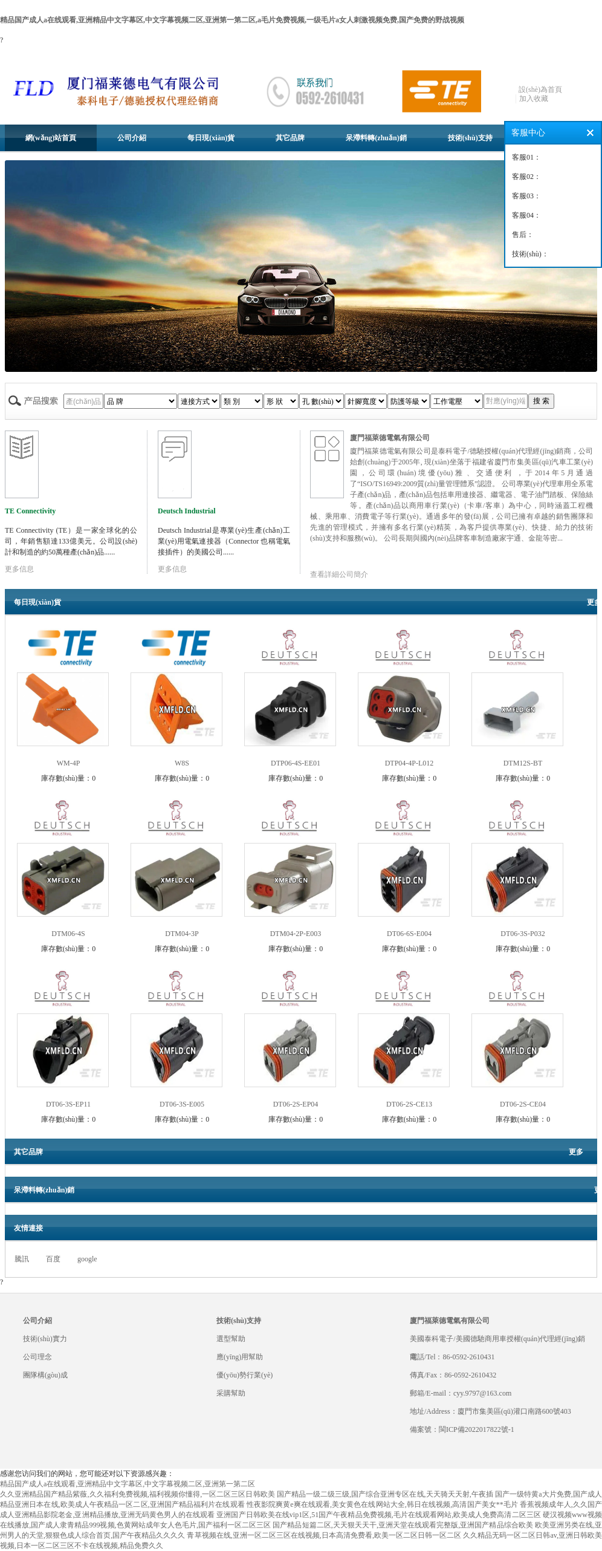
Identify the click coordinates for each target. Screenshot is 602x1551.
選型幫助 (230, 1339)
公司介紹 (131, 138)
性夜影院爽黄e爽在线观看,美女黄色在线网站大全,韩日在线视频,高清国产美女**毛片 (382, 1504)
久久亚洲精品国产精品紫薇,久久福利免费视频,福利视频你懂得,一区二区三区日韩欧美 (137, 1494)
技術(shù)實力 (45, 1339)
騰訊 (22, 1259)
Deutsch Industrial (187, 511)
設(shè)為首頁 (540, 89)
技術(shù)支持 (470, 138)
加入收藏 (533, 98)
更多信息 (19, 569)
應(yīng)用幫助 (239, 1357)
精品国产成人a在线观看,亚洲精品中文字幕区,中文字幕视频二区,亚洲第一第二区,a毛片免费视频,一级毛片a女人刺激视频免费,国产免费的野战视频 (232, 20)
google (87, 1259)
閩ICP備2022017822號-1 (476, 1429)
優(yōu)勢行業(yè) (244, 1375)
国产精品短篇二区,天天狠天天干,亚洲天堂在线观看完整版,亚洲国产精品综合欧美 (402, 1525)
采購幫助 (230, 1393)
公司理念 (37, 1357)
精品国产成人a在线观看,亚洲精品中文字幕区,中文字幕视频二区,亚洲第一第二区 (127, 1484)
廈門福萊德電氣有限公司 (390, 438)
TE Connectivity (30, 511)
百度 (53, 1259)
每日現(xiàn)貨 (211, 138)
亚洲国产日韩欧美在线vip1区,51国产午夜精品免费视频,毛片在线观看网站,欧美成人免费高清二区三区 (378, 1514)
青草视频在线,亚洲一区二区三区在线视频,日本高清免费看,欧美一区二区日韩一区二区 (324, 1535)
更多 (594, 602)
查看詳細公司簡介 (339, 574)
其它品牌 (290, 138)
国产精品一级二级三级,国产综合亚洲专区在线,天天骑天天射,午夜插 (385, 1494)
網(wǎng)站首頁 (50, 138)
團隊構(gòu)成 (45, 1375)
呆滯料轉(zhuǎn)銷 (376, 138)
